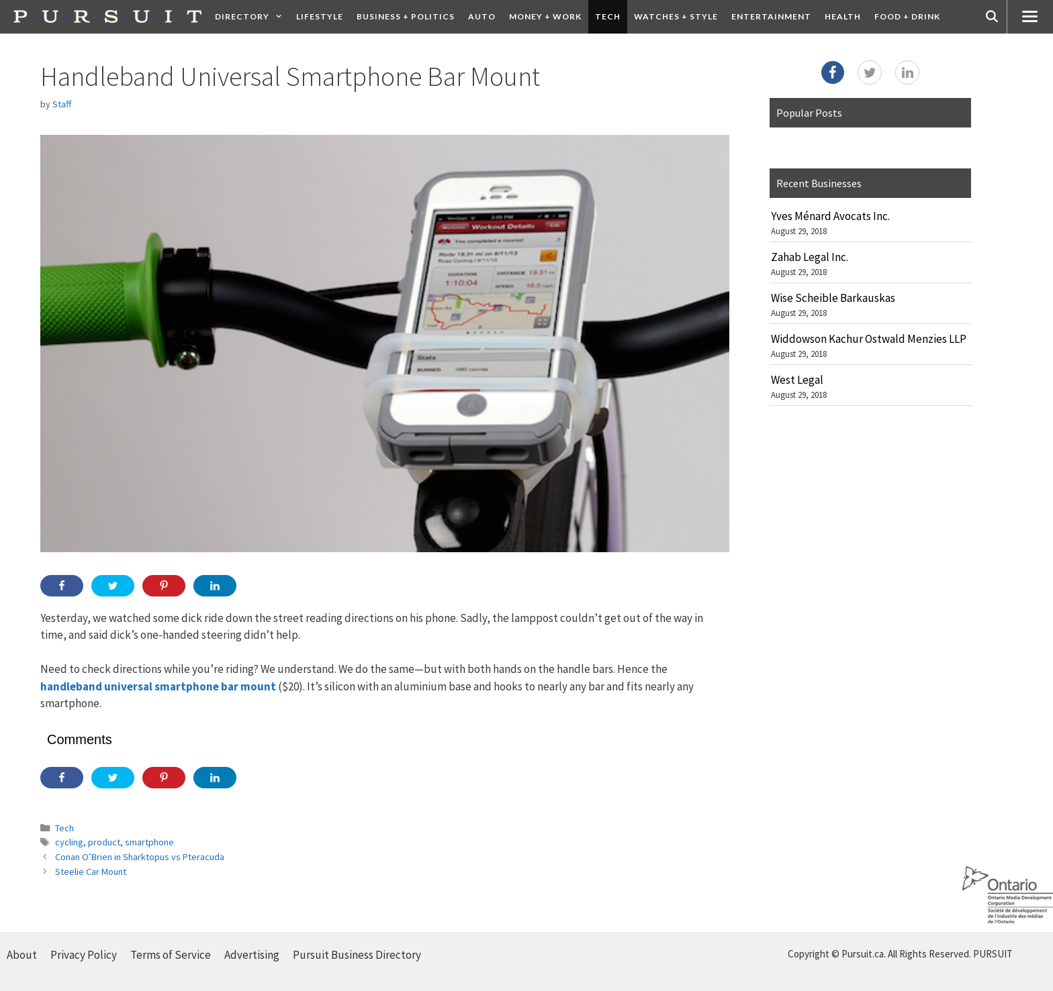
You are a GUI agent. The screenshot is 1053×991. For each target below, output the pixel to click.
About (22, 954)
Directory (252, 17)
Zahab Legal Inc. (809, 257)
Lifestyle (319, 16)
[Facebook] (832, 72)
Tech (608, 16)
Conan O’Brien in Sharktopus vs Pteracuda (139, 857)
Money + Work (545, 16)
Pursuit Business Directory (357, 954)
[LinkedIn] (907, 72)
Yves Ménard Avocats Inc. (830, 216)
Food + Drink (907, 16)
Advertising (251, 954)
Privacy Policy (83, 954)
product (104, 842)
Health (843, 16)
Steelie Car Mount (90, 872)
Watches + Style (676, 16)
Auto (482, 16)
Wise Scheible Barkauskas (833, 298)
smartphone (149, 842)
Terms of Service (170, 954)
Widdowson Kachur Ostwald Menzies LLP (868, 338)
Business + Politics (406, 16)
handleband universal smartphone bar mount (158, 686)
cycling (69, 842)
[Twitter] (870, 72)
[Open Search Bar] (992, 17)
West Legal (797, 379)
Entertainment (771, 16)
